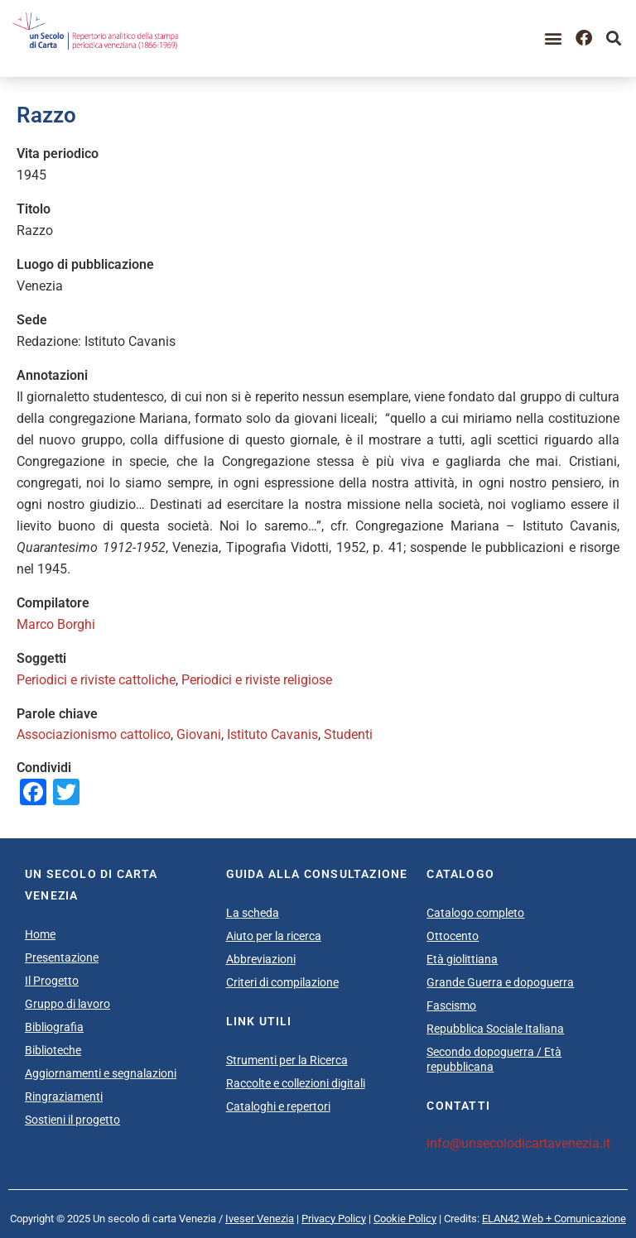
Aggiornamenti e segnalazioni (100, 1073)
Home (40, 934)
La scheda (252, 912)
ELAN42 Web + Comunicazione (554, 1218)
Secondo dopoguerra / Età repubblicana (493, 1059)
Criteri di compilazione (282, 982)
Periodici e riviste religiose (256, 680)
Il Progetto (52, 980)
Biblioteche (53, 1050)
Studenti (348, 734)
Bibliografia (54, 1027)
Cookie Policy (404, 1218)
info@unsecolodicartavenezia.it (518, 1143)
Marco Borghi (56, 624)
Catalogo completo (475, 912)
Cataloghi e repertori (278, 1106)
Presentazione (62, 957)
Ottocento (452, 936)
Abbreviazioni (261, 959)
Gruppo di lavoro (67, 1003)
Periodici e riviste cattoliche (96, 680)
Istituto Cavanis (272, 734)
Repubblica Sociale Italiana (495, 1028)
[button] (553, 38)
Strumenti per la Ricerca (287, 1060)
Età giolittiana (462, 959)
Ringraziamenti (64, 1096)
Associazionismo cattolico (94, 734)
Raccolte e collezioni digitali (295, 1083)
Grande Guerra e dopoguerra (500, 982)
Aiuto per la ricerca (273, 936)
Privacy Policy (333, 1218)
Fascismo (451, 1005)
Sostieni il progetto (72, 1119)
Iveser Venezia (259, 1218)
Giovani (198, 734)
